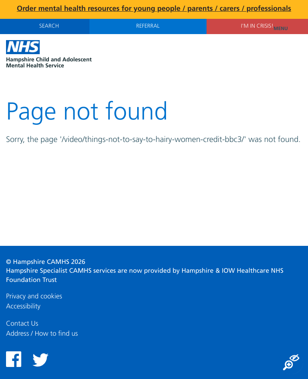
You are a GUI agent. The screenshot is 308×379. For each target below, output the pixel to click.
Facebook (13, 359)
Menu (288, 28)
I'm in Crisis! (257, 26)
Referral (148, 26)
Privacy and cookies (34, 296)
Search (44, 26)
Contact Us (22, 323)
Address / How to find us (42, 333)
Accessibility (23, 306)
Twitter (40, 360)
